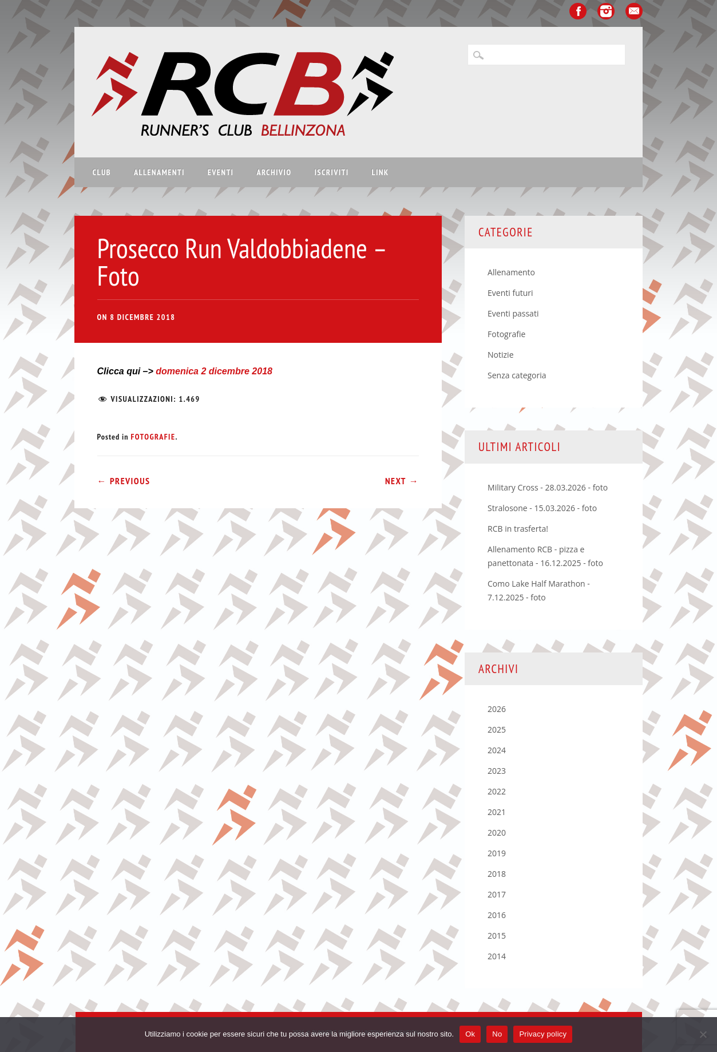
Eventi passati (513, 313)
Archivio (273, 172)
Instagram (606, 11)
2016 (497, 914)
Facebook (578, 11)
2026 (497, 708)
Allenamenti (159, 172)
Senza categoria (517, 375)
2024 (497, 750)
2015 (497, 935)
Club (102, 172)
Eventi (221, 172)
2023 (497, 770)
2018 (497, 873)
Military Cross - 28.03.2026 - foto (548, 487)
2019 (497, 853)
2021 (497, 811)
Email (634, 11)
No (497, 1034)
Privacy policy (543, 1034)
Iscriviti (331, 172)
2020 (497, 832)
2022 (497, 791)
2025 (497, 729)
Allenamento (511, 272)
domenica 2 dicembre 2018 (214, 371)
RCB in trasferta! (518, 528)
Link (380, 172)
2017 (497, 894)
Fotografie (152, 437)
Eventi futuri (510, 292)
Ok (470, 1034)
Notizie (500, 354)
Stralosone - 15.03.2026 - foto (542, 508)
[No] (702, 1034)
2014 (497, 956)
